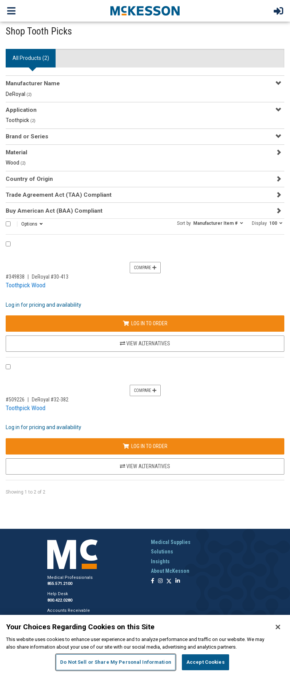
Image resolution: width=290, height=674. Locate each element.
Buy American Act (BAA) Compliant (54, 210)
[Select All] (8, 223)
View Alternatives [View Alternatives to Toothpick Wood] (145, 343)
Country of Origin (29, 179)
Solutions (162, 552)
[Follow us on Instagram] (160, 581)
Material (16, 152)
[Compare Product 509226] (8, 366)
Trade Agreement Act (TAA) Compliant (59, 194)
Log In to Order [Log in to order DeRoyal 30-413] (145, 323)
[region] (145, 644)
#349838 (15, 277)
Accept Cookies (205, 662)
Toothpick (21, 120)
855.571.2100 (59, 583)
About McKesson (170, 571)
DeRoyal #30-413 (50, 277)
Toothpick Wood (25, 285)
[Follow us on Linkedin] (177, 581)
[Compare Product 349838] (8, 243)
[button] (210, 223)
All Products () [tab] (30, 58)
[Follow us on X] (169, 581)
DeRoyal (19, 94)
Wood (16, 163)
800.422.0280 (59, 600)
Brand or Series (27, 136)
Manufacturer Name (33, 83)
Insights (160, 561)
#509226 (15, 400)
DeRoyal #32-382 (50, 400)
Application (21, 110)
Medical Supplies (171, 542)
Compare (145, 267)
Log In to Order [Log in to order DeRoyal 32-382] (145, 446)
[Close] (278, 627)
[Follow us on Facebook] (152, 581)
